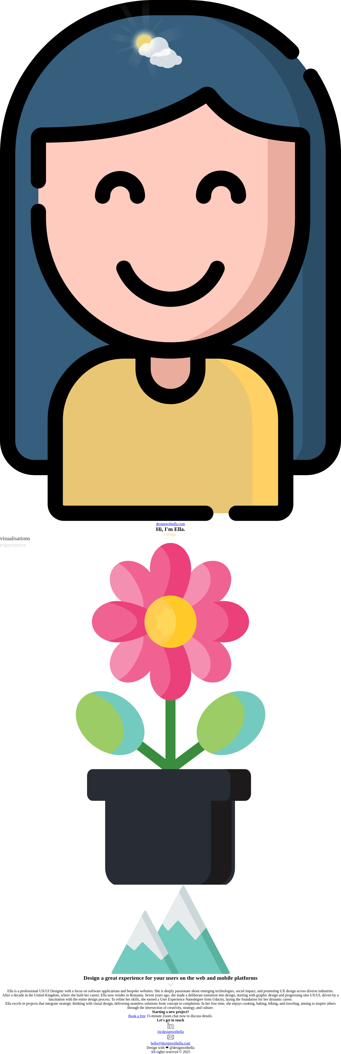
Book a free (137, 1016)
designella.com (170, 524)
